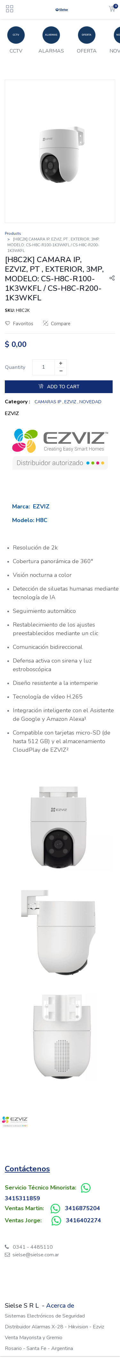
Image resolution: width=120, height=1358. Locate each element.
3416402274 (83, 1220)
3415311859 (22, 1198)
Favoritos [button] (19, 323)
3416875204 (82, 1208)
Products (13, 233)
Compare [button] (56, 323)
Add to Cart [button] (58, 387)
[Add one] (60, 363)
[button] (109, 278)
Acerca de (60, 1305)
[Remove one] (61, 371)
